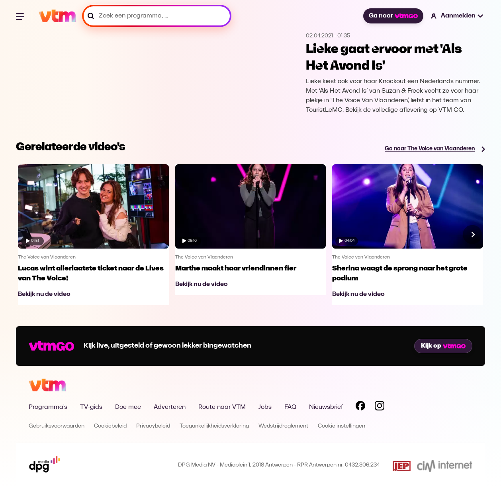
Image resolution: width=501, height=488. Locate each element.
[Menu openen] (20, 16)
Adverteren (170, 407)
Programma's (48, 407)
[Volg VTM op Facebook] (360, 407)
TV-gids (91, 407)
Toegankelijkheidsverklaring (214, 426)
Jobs (265, 407)
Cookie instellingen (341, 426)
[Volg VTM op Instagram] (379, 407)
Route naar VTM (222, 407)
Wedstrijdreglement (283, 426)
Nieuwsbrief (326, 407)
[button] (457, 16)
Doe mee (128, 407)
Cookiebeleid (110, 426)
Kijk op (443, 346)
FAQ (290, 407)
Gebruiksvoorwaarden (56, 426)
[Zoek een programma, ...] (157, 15)
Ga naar (393, 16)
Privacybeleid (153, 426)
